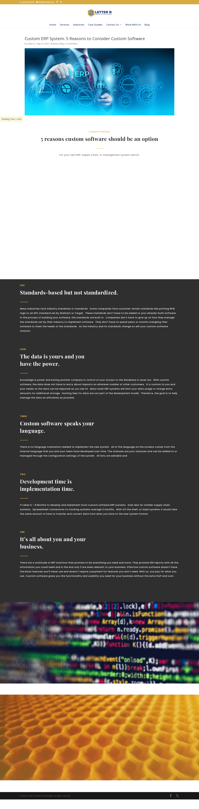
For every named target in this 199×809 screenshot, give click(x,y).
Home (52, 24)
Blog (147, 24)
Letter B (31, 43)
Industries (78, 24)
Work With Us (133, 24)
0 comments (71, 43)
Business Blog (57, 43)
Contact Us (112, 24)
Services (64, 24)
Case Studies (95, 24)
